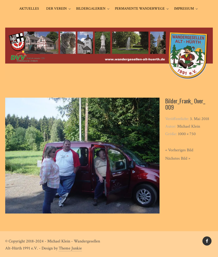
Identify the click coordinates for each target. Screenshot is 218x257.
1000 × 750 (187, 134)
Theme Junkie (70, 248)
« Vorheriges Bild (179, 150)
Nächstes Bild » (177, 158)
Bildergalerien (90, 8)
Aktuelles (29, 8)
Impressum (184, 8)
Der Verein (56, 8)
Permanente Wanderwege (140, 8)
